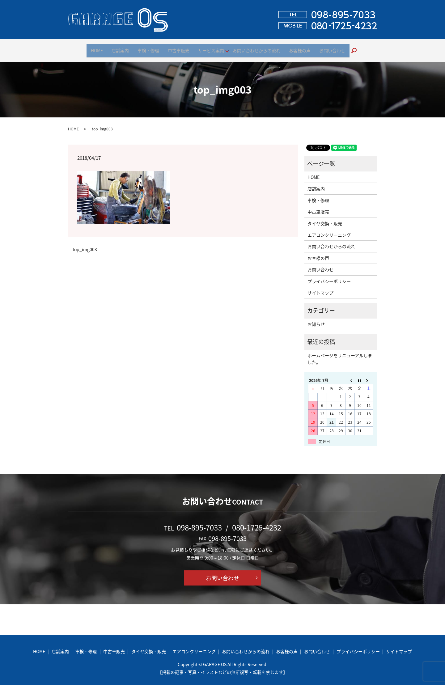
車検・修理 (148, 48)
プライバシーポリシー (329, 277)
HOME (97, 48)
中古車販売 (178, 48)
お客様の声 (300, 48)
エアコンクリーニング (329, 231)
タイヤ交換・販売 (324, 219)
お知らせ (316, 320)
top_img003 (85, 245)
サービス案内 (211, 48)
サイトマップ (320, 288)
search (356, 48)
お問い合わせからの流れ (256, 48)
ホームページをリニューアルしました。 (339, 354)
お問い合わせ (332, 48)
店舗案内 (120, 48)
